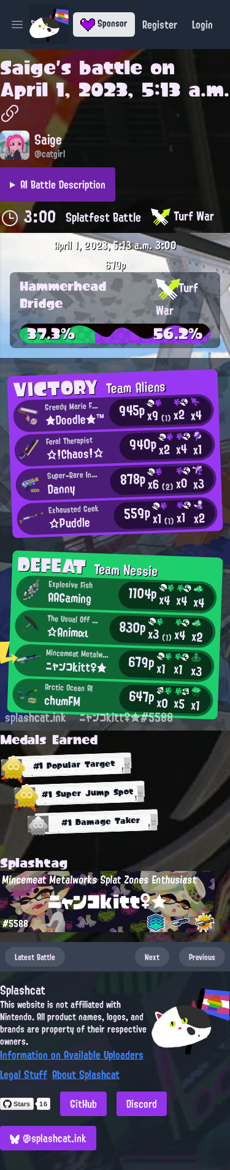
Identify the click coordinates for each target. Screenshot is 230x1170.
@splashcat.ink (48, 1138)
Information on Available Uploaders (72, 1054)
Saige (28, 67)
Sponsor (104, 23)
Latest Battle (35, 956)
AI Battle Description (62, 184)
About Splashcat (86, 1074)
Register (159, 24)
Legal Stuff (23, 1074)
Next (152, 956)
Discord (141, 1104)
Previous (202, 956)
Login (202, 24)
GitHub (83, 1104)
